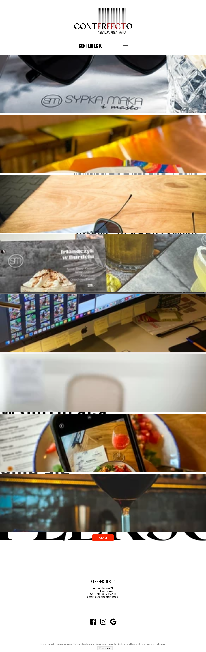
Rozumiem (105, 648)
